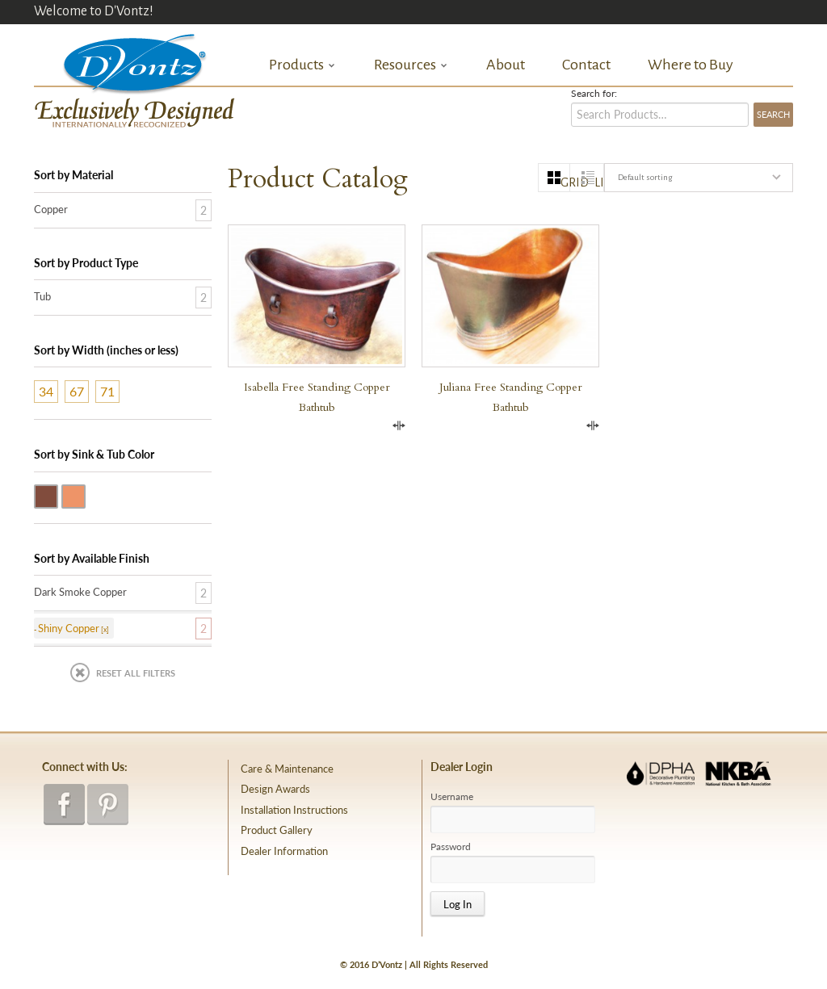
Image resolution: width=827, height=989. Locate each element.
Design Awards (275, 788)
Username (451, 797)
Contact (586, 65)
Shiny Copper (85, 494)
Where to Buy (690, 65)
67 (76, 391)
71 (107, 391)
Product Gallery (277, 829)
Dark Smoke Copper (57, 494)
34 (46, 391)
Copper (51, 209)
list (598, 182)
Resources (411, 65)
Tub (42, 296)
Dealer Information (284, 850)
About (505, 65)
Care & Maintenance (287, 768)
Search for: (594, 93)
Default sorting (645, 177)
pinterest (107, 804)
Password (450, 847)
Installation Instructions (294, 809)
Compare (399, 425)
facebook (64, 804)
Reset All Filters (135, 673)
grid (565, 182)
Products (302, 65)
